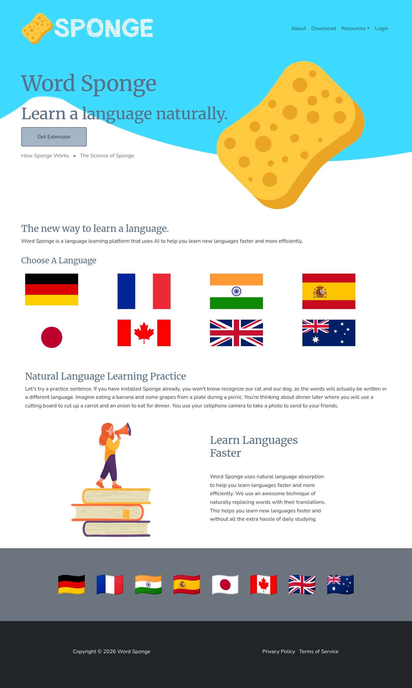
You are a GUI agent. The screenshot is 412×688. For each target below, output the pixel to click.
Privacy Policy (278, 651)
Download (323, 28)
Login (381, 28)
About (298, 28)
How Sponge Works (46, 155)
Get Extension (54, 136)
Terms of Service (318, 651)
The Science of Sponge (107, 155)
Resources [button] (353, 28)
